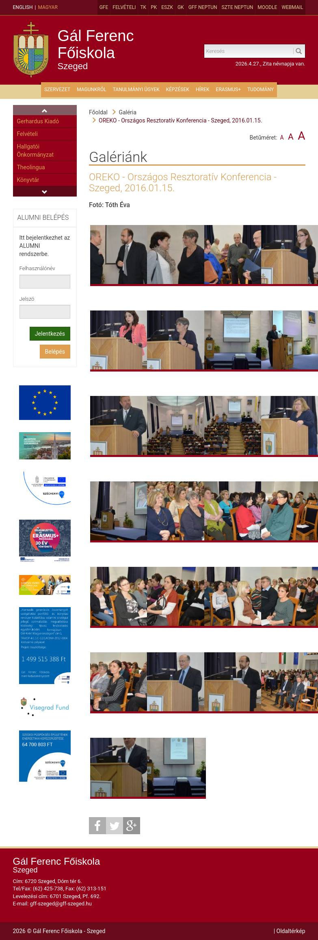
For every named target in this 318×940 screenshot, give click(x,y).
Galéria (127, 112)
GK (180, 7)
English (23, 7)
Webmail (292, 7)
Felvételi (124, 7)
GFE (104, 7)
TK (143, 7)
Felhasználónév (37, 268)
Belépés (55, 351)
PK (154, 7)
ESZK (167, 7)
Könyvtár (28, 180)
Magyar (47, 7)
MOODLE (267, 7)
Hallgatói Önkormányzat (35, 150)
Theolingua (31, 167)
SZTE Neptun (237, 7)
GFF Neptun (202, 7)
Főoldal (98, 112)
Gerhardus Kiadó (38, 121)
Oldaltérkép (291, 931)
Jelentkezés (50, 333)
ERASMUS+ (228, 89)
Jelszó (27, 299)
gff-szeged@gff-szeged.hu (61, 904)
